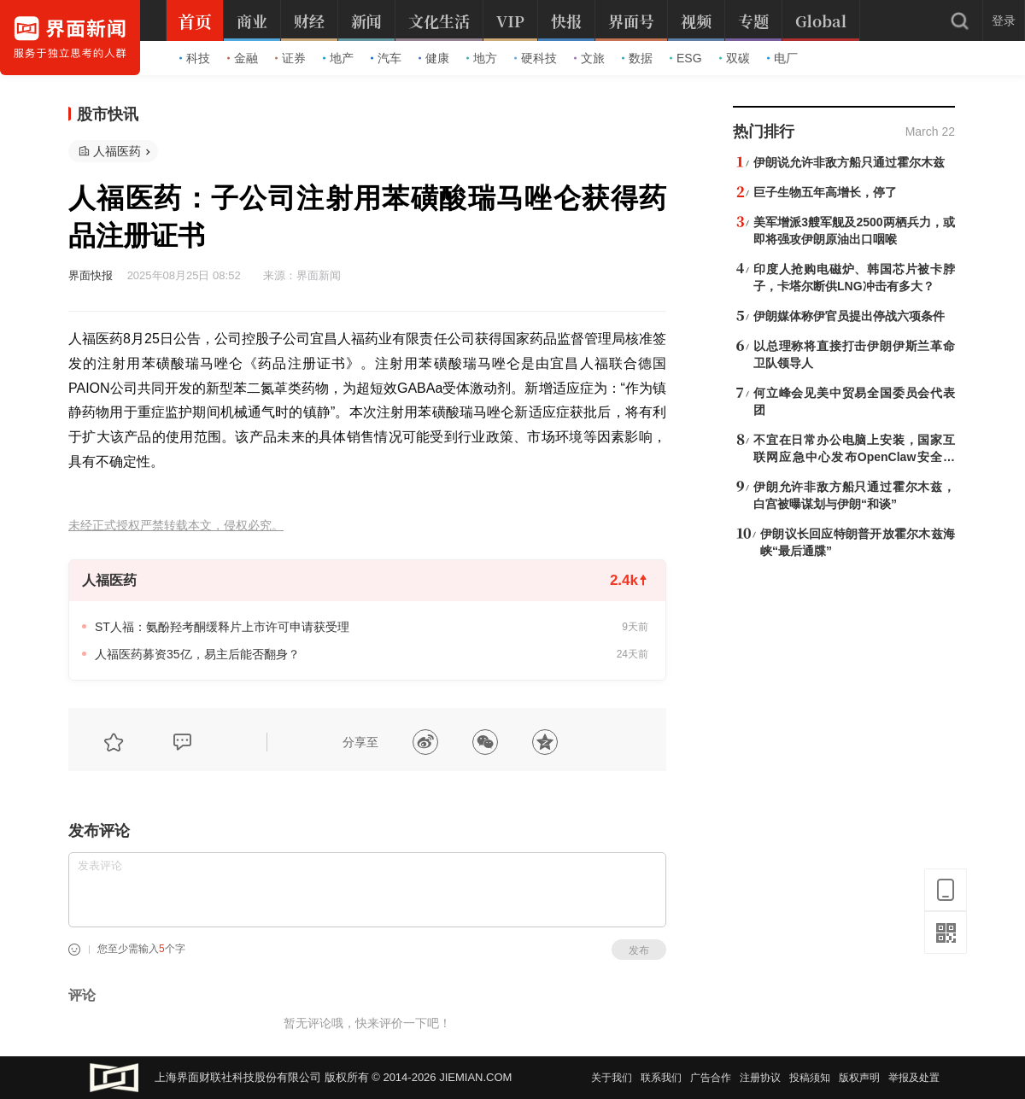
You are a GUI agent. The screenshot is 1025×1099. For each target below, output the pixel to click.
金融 (242, 58)
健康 (434, 58)
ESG (686, 58)
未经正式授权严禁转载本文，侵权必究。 (176, 525)
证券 (290, 58)
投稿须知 (809, 1078)
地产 (338, 58)
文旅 (589, 58)
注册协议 (760, 1078)
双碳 (734, 58)
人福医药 (117, 151)
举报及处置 (914, 1078)
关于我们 (611, 1078)
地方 (481, 58)
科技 (194, 58)
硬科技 (535, 58)
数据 (637, 58)
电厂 (782, 58)
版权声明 (859, 1078)
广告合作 (710, 1078)
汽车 (386, 58)
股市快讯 (107, 114)
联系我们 (661, 1078)
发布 (639, 950)
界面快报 (90, 275)
